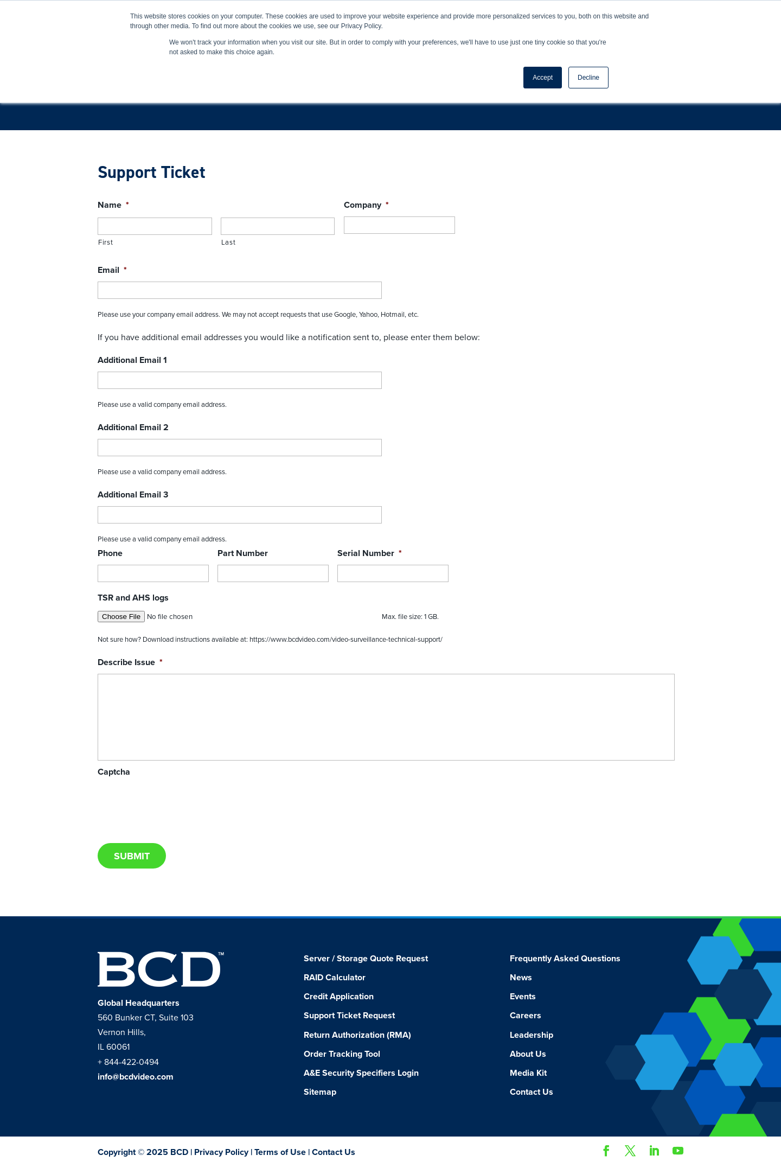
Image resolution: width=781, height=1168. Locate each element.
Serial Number (369, 553)
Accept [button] (543, 77)
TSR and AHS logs (133, 597)
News (521, 977)
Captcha (114, 772)
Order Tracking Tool (342, 1054)
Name (113, 205)
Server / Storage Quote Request (366, 958)
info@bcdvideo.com (136, 1076)
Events (523, 996)
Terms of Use (280, 1152)
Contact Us (531, 1092)
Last (228, 242)
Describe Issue (130, 662)
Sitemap (320, 1092)
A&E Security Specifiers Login (361, 1073)
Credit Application (339, 996)
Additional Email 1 (132, 360)
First (105, 242)
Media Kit (528, 1073)
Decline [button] (588, 77)
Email (112, 270)
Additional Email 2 (133, 427)
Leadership (531, 1035)
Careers (525, 1015)
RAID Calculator (335, 977)
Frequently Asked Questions (565, 958)
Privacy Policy (221, 1152)
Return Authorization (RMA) (357, 1035)
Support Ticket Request (349, 1015)
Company (366, 205)
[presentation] (180, 804)
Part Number (242, 553)
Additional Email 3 (133, 494)
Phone (110, 553)
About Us (528, 1054)
